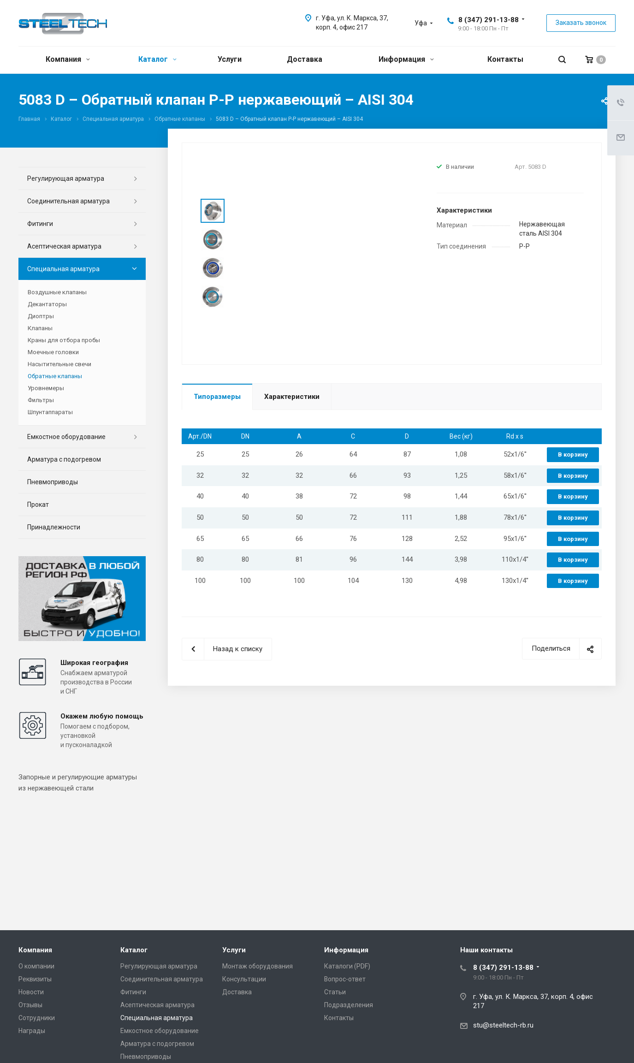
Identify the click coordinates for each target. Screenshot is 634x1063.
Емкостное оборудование (66, 436)
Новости (31, 992)
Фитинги (40, 223)
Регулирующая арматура (65, 178)
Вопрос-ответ (345, 979)
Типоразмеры (217, 396)
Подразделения (348, 1005)
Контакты (505, 59)
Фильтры (41, 400)
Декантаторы (47, 304)
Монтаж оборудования (257, 966)
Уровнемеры (46, 388)
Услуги (230, 59)
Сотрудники (36, 1017)
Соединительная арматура (68, 201)
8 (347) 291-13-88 (488, 20)
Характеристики (292, 396)
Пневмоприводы (52, 482)
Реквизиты (35, 979)
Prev (212, 187)
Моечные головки (53, 352)
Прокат (38, 504)
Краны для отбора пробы (64, 340)
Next (212, 320)
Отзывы (30, 1005)
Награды (31, 1030)
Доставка (304, 59)
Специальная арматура (63, 269)
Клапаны (40, 328)
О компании (36, 966)
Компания (68, 59)
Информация (406, 59)
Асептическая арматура (64, 246)
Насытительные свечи (59, 364)
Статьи (335, 992)
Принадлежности (53, 527)
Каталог (157, 59)
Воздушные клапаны (57, 292)
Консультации (244, 979)
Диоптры (41, 316)
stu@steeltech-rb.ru (503, 1025)
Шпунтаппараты (50, 412)
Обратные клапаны (55, 376)
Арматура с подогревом (64, 459)
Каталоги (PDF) (347, 966)
